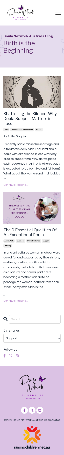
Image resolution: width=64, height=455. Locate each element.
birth (6, 129)
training (7, 246)
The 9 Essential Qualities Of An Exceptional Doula (30, 232)
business (20, 241)
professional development (22, 129)
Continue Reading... (15, 184)
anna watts (9, 241)
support (39, 129)
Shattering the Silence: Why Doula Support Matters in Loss (30, 118)
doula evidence (33, 241)
